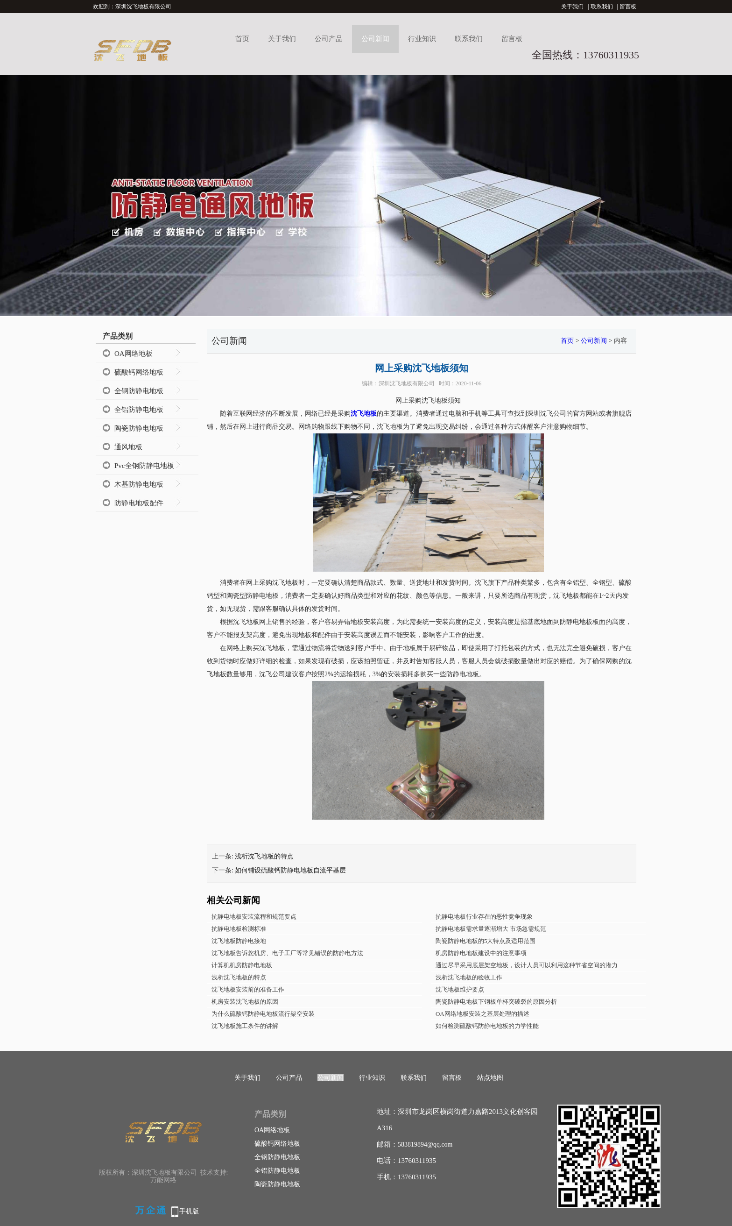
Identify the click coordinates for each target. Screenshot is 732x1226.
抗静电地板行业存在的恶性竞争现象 (484, 916)
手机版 (189, 1211)
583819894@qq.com (425, 1144)
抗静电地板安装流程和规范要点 (253, 916)
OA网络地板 (133, 353)
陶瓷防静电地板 (138, 428)
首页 (242, 39)
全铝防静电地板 (138, 409)
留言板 (627, 6)
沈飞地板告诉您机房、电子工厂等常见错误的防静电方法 (287, 953)
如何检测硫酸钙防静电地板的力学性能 (487, 1025)
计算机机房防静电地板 (241, 965)
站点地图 (490, 1077)
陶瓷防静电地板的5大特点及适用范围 (486, 940)
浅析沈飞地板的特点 (264, 856)
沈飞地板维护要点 (460, 989)
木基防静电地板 (138, 484)
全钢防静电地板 (138, 391)
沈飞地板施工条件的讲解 (244, 1025)
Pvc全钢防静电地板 (144, 465)
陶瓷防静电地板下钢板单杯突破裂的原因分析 (496, 1001)
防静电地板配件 (138, 503)
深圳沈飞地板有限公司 (407, 383)
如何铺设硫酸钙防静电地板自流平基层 (290, 870)
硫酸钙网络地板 (138, 372)
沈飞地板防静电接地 (238, 940)
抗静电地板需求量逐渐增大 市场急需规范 (491, 928)
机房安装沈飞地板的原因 (244, 1001)
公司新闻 (375, 39)
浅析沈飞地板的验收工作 (469, 977)
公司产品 (329, 39)
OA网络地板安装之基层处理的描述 (482, 1013)
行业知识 (422, 39)
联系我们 (602, 6)
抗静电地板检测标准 (238, 928)
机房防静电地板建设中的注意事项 (481, 953)
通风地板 (128, 447)
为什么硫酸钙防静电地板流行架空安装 (263, 1013)
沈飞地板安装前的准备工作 (247, 989)
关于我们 (572, 6)
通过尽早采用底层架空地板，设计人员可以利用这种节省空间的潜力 (527, 965)
